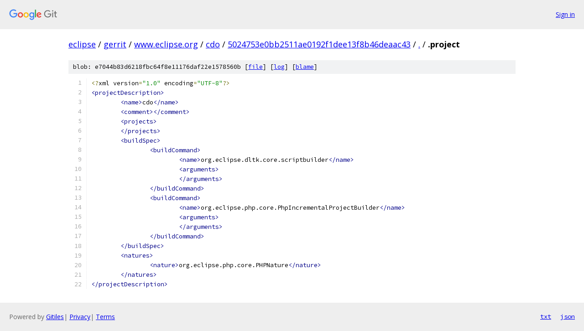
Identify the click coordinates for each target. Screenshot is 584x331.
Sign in (565, 14)
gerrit (115, 44)
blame (305, 67)
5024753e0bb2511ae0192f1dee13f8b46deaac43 (319, 44)
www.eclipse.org (166, 44)
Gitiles (55, 316)
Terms (105, 316)
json (567, 316)
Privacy (79, 316)
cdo (213, 44)
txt (545, 316)
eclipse (82, 44)
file (255, 67)
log (279, 67)
